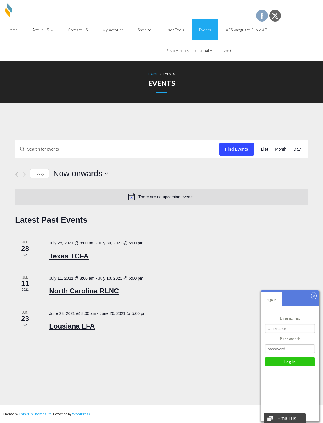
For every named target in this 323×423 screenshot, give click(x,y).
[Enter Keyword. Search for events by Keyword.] (117, 149)
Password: (290, 338)
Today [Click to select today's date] (39, 174)
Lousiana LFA (72, 326)
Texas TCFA (69, 256)
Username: (290, 318)
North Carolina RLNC (84, 291)
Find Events (236, 149)
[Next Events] (24, 174)
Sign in (272, 300)
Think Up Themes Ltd (35, 414)
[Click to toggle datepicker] (80, 173)
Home (153, 74)
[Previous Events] (16, 174)
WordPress (81, 414)
